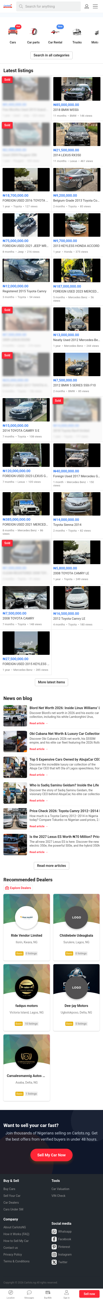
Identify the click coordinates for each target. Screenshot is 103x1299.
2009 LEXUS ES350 (16, 340)
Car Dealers (11, 1202)
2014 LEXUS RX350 (67, 155)
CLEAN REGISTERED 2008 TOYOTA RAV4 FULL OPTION (26, 573)
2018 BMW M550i (66, 110)
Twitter (59, 1262)
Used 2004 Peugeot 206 (20, 155)
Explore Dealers (18, 888)
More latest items (51, 682)
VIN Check (59, 1195)
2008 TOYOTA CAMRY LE (71, 573)
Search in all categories (52, 55)
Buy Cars (9, 1189)
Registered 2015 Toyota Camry (24, 291)
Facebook (61, 1239)
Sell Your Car (11, 1195)
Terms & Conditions (16, 1261)
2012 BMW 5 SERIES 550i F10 (74, 385)
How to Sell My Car (16, 1241)
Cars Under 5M (13, 1209)
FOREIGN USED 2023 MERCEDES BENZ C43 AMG (77, 291)
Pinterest (61, 1246)
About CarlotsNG (14, 1227)
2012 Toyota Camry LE (69, 619)
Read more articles (51, 866)
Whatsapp (62, 1231)
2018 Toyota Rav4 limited (71, 431)
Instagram (62, 1254)
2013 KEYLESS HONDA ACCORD (76, 246)
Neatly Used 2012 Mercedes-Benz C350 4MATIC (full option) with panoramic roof (77, 340)
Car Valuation (61, 1189)
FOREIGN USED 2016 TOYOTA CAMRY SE (26, 200)
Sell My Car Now (51, 1155)
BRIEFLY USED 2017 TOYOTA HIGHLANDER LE (26, 385)
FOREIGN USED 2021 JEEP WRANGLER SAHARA (26, 246)
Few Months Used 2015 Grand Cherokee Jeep (26, 110)
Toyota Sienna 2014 (67, 525)
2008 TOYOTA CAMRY (18, 618)
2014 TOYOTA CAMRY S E (21, 431)
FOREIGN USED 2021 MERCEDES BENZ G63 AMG (26, 524)
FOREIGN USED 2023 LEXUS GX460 (26, 476)
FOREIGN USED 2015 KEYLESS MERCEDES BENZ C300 (26, 664)
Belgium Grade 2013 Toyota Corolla (77, 200)
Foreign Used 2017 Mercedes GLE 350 (77, 476)
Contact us (10, 1247)
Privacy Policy (12, 1254)
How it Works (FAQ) (16, 1234)
